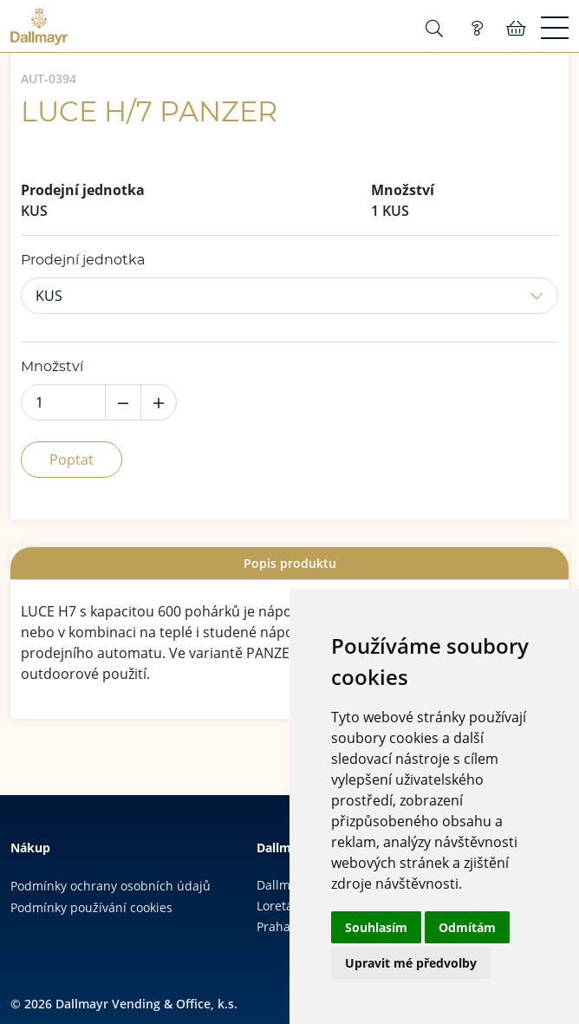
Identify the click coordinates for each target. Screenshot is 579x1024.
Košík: (516, 28)
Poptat (71, 459)
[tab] (289, 563)
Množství (52, 367)
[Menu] (555, 28)
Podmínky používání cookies (91, 907)
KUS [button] (49, 295)
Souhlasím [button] (376, 927)
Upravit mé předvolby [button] (411, 963)
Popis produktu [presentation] (290, 563)
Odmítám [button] (467, 927)
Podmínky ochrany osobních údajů (110, 885)
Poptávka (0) (477, 28)
